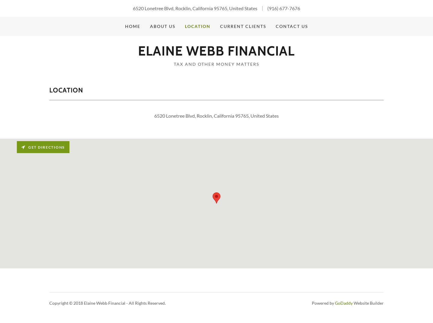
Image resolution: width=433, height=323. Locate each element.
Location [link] (197, 26)
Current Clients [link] (243, 26)
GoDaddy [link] (344, 303)
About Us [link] (162, 26)
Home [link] (132, 26)
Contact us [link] (292, 26)
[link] (216, 53)
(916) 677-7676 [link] (283, 8)
